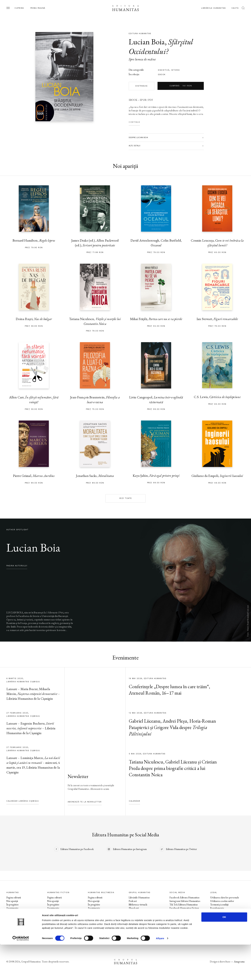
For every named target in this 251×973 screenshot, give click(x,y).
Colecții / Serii (13, 911)
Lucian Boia (147, 42)
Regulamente (217, 908)
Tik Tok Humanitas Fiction (183, 915)
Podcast (133, 901)
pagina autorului (16, 566)
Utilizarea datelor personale (224, 897)
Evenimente (12, 908)
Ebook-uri (134, 908)
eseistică (164, 70)
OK (224, 945)
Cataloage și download (140, 915)
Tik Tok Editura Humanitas (184, 904)
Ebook (162, 75)
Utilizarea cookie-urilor (222, 901)
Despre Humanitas (138, 911)
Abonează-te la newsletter (85, 802)
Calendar (134, 801)
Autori (9, 915)
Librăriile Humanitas (213, 8)
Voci (90, 918)
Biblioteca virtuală (138, 904)
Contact (133, 918)
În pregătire (12, 904)
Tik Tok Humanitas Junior (183, 929)
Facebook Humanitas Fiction (184, 908)
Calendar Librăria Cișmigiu (22, 801)
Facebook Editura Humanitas (185, 897)
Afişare (160, 966)
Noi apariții (12, 901)
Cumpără (181, 85)
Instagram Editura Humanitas (185, 901)
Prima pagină (37, 8)
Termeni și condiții (219, 904)
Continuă (134, 122)
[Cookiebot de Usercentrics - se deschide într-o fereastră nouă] (21, 966)
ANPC (213, 911)
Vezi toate (125, 498)
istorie (175, 70)
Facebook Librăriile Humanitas (185, 918)
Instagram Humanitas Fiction (185, 911)
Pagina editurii (13, 897)
